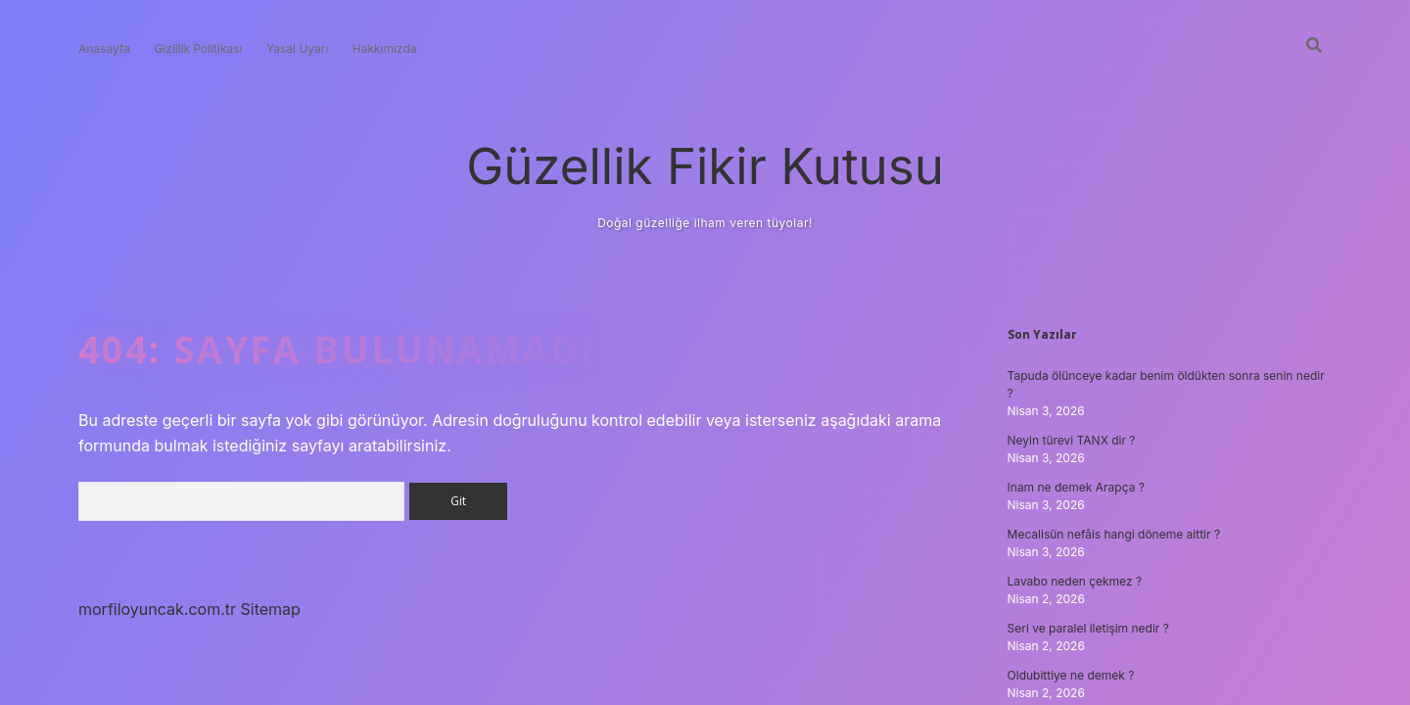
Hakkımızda (384, 48)
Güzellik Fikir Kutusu (705, 166)
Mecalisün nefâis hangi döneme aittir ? (1114, 534)
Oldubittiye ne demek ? (1071, 675)
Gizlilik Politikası (198, 48)
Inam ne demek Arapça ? (1076, 487)
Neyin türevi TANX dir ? (1072, 440)
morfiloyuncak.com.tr (157, 609)
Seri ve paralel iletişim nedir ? (1088, 628)
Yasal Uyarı (297, 48)
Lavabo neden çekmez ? (1075, 581)
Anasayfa (104, 48)
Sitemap (271, 609)
